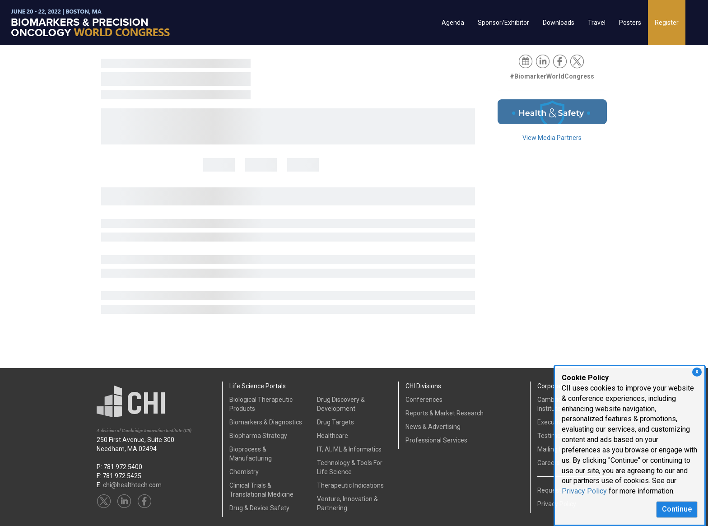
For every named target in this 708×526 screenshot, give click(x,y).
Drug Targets (335, 422)
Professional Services (436, 440)
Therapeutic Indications (350, 485)
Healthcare (332, 435)
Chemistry (244, 471)
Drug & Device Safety (259, 508)
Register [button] (667, 22)
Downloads (558, 22)
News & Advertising (433, 426)
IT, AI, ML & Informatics (349, 449)
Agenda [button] (453, 22)
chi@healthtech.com (132, 485)
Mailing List (553, 449)
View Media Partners (552, 137)
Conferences (423, 399)
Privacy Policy (584, 491)
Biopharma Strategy (258, 435)
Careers (548, 462)
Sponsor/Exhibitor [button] (503, 22)
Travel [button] (597, 22)
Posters (630, 22)
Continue (677, 509)
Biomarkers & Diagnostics (265, 422)
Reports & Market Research (444, 413)
